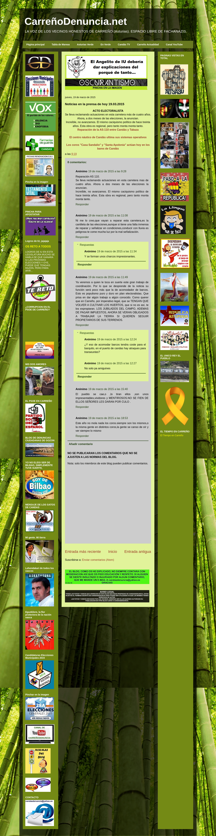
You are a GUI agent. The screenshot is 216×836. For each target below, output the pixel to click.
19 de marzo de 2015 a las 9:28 (107, 171)
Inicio (112, 551)
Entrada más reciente (83, 551)
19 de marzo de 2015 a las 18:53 (108, 418)
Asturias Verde (85, 44)
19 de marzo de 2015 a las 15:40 (108, 389)
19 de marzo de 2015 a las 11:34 (117, 251)
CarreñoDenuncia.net (75, 21)
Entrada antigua (137, 551)
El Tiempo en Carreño (171, 435)
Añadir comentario (81, 444)
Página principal (35, 44)
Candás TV (124, 44)
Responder (82, 204)
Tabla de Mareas (61, 44)
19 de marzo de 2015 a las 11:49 (108, 277)
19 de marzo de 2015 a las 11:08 (108, 215)
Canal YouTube (174, 44)
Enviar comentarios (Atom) (98, 559)
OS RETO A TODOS (38, 246)
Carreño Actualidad (148, 44)
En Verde (106, 44)
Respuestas (87, 244)
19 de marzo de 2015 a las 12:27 (117, 363)
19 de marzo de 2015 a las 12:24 (117, 339)
